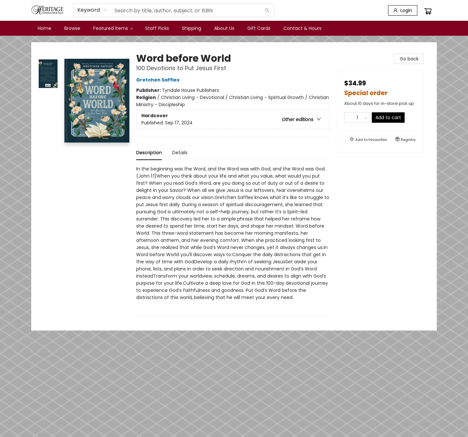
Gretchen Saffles (158, 80)
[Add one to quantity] (366, 117)
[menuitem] (44, 28)
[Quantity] (357, 117)
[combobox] (92, 10)
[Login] (402, 10)
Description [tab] (149, 152)
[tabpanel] (233, 240)
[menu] (234, 28)
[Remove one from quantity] (348, 117)
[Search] (267, 10)
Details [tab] (180, 152)
